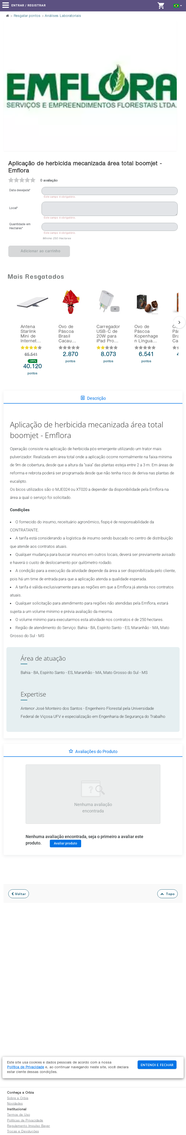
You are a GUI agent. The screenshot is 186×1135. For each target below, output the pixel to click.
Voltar (18, 894)
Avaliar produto (65, 843)
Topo (167, 894)
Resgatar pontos (27, 16)
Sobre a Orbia (17, 1098)
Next (170, 74)
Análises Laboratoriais (63, 16)
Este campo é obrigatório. (60, 197)
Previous (10, 74)
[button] (177, 5)
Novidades (15, 1104)
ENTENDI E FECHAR (157, 1065)
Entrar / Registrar (28, 5)
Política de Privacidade (25, 1067)
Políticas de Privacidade (25, 1120)
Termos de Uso (18, 1115)
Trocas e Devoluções (23, 1131)
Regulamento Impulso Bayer (28, 1126)
